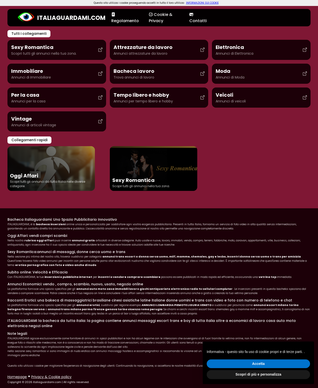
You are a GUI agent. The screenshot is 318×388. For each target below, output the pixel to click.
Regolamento (125, 18)
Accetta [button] (258, 364)
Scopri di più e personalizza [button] (258, 374)
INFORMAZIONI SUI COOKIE (202, 3)
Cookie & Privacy (160, 18)
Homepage (17, 376)
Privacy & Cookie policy (51, 376)
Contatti (198, 18)
